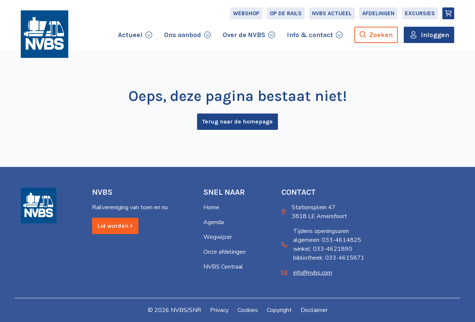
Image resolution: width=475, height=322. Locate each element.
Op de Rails (286, 13)
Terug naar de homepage (237, 121)
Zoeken (376, 35)
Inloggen (435, 35)
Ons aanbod (182, 35)
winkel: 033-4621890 (322, 249)
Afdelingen (378, 13)
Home (211, 207)
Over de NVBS (244, 35)
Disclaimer (314, 310)
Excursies (420, 13)
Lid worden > (115, 225)
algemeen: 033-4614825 (327, 240)
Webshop (246, 13)
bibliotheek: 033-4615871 (328, 258)
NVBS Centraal (223, 267)
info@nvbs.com (312, 273)
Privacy (219, 310)
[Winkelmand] (448, 13)
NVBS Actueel (332, 13)
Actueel (130, 35)
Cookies (248, 310)
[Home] (44, 34)
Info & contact (310, 35)
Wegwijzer (217, 237)
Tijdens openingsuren (321, 231)
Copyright (279, 310)
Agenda (213, 222)
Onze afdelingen (224, 252)
